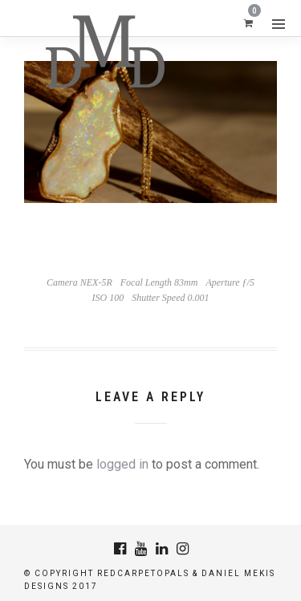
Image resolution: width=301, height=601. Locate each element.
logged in (122, 464)
